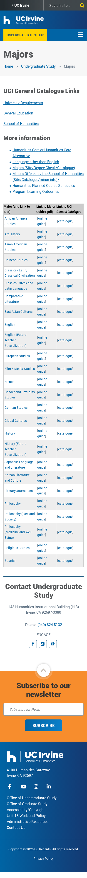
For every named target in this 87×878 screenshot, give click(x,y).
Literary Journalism (19, 490)
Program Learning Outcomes (35, 191)
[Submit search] (81, 4)
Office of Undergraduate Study (32, 797)
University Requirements (23, 102)
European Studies (17, 356)
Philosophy (13, 503)
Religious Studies (17, 548)
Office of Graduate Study (27, 803)
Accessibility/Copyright (26, 809)
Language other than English (35, 161)
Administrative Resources (27, 821)
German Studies (16, 407)
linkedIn (49, 786)
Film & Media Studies (20, 368)
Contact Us (16, 827)
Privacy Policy (43, 858)
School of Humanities (21, 123)
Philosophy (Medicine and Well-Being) (18, 532)
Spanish (10, 560)
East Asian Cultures (18, 311)
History (10, 433)
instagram (36, 786)
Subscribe (43, 725)
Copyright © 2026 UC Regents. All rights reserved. (43, 849)
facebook (11, 786)
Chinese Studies (16, 260)
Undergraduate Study (25, 35)
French (9, 381)
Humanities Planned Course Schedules (43, 185)
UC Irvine (21, 5)
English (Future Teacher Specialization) (15, 340)
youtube (24, 786)
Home (8, 66)
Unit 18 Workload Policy (26, 815)
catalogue (65, 221)
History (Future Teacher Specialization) (15, 449)
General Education (18, 113)
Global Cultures (16, 420)
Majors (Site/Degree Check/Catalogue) (43, 167)
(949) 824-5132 (49, 624)
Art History (12, 234)
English (10, 324)
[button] (43, 670)
